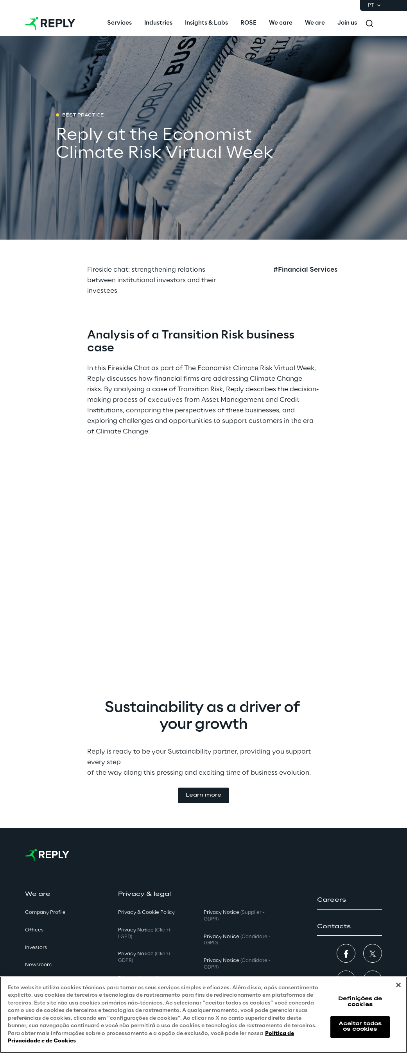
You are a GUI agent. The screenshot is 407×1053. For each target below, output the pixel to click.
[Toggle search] (369, 23)
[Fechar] (398, 985)
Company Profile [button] (45, 912)
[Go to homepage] (50, 23)
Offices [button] (34, 930)
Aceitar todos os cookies (360, 1026)
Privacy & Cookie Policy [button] (146, 912)
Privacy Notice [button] (146, 933)
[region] (203, 1014)
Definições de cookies (360, 1001)
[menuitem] (119, 23)
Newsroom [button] (38, 964)
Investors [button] (36, 947)
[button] (203, 796)
